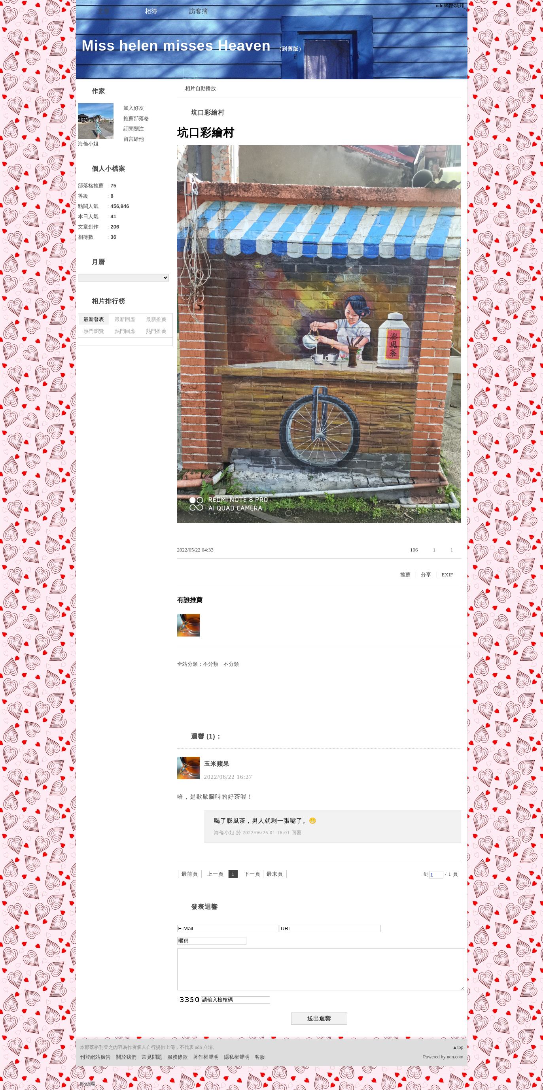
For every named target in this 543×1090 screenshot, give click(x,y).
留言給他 (133, 139)
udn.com (455, 1057)
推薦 (405, 575)
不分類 (210, 664)
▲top (457, 1047)
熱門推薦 (156, 331)
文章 (103, 11)
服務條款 (177, 1057)
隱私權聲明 (237, 1057)
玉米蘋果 (216, 764)
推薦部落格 (136, 118)
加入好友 (133, 108)
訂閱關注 (133, 129)
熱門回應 (125, 331)
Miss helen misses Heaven (176, 46)
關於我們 (126, 1057)
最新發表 (93, 319)
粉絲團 (87, 1084)
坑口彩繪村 (208, 112)
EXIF (447, 575)
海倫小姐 (224, 832)
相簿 (151, 11)
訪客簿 (198, 11)
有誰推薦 (189, 600)
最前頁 (190, 874)
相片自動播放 (200, 88)
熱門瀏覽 (93, 331)
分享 (426, 575)
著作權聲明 (206, 1057)
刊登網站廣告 (95, 1057)
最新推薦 (156, 319)
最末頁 (275, 874)
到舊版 (290, 49)
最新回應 (125, 319)
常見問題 (152, 1057)
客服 (260, 1057)
